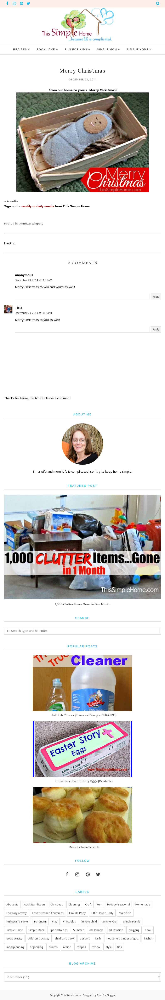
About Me (12, 904)
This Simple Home (71, 995)
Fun (99, 904)
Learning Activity (16, 913)
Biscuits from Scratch (84, 847)
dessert (85, 938)
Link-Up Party (77, 913)
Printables (69, 921)
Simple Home (14, 930)
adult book (96, 930)
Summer (78, 930)
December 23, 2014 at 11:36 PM (33, 313)
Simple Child (89, 921)
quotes (53, 947)
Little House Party (102, 913)
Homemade (142, 904)
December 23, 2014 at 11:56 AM (33, 280)
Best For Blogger (106, 995)
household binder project (122, 938)
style (109, 947)
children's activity (38, 938)
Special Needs (59, 930)
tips (119, 947)
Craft (88, 904)
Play (54, 921)
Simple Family (131, 921)
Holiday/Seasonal (118, 904)
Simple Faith (110, 921)
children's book (64, 938)
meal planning (15, 947)
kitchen (148, 938)
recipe (67, 947)
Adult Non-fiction (34, 904)
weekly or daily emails (37, 206)
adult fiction (115, 930)
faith (98, 938)
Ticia (18, 308)
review (96, 947)
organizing (36, 947)
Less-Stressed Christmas (48, 913)
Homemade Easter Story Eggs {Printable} (84, 781)
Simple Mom (36, 930)
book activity (14, 938)
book (148, 930)
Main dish (125, 913)
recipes (81, 947)
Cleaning (74, 904)
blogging (134, 930)
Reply (156, 297)
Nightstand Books (17, 921)
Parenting (40, 921)
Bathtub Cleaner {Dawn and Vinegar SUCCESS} (84, 715)
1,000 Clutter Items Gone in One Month (82, 604)
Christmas (56, 904)
